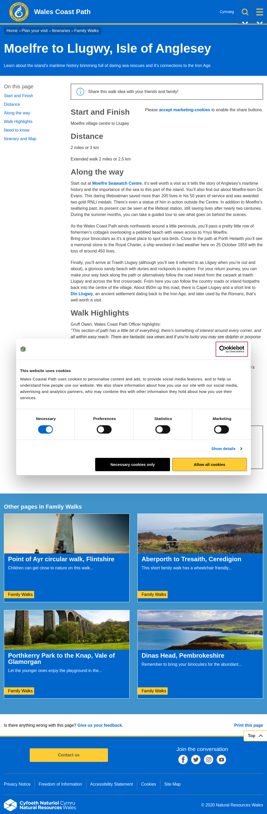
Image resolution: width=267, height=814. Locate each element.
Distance (12, 104)
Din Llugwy (82, 294)
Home (12, 30)
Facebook (183, 759)
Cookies (148, 784)
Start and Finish (18, 96)
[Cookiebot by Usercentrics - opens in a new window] (232, 349)
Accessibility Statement (111, 784)
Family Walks (86, 30)
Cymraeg (227, 12)
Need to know (16, 130)
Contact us (69, 755)
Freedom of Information (60, 784)
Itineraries (61, 30)
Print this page (248, 725)
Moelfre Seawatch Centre (117, 183)
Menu (259, 12)
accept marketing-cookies (184, 110)
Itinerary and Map (20, 139)
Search (245, 12)
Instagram (208, 759)
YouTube (221, 759)
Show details (223, 448)
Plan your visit (35, 30)
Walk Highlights (18, 121)
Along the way (17, 113)
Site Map (172, 784)
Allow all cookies (209, 464)
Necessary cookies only (133, 464)
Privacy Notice (17, 784)
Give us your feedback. (100, 725)
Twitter (196, 759)
